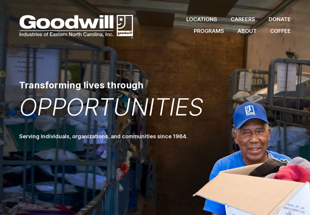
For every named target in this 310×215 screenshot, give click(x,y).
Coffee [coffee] (280, 31)
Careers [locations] (243, 19)
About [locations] (247, 31)
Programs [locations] (209, 31)
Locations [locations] (201, 19)
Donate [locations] (280, 19)
